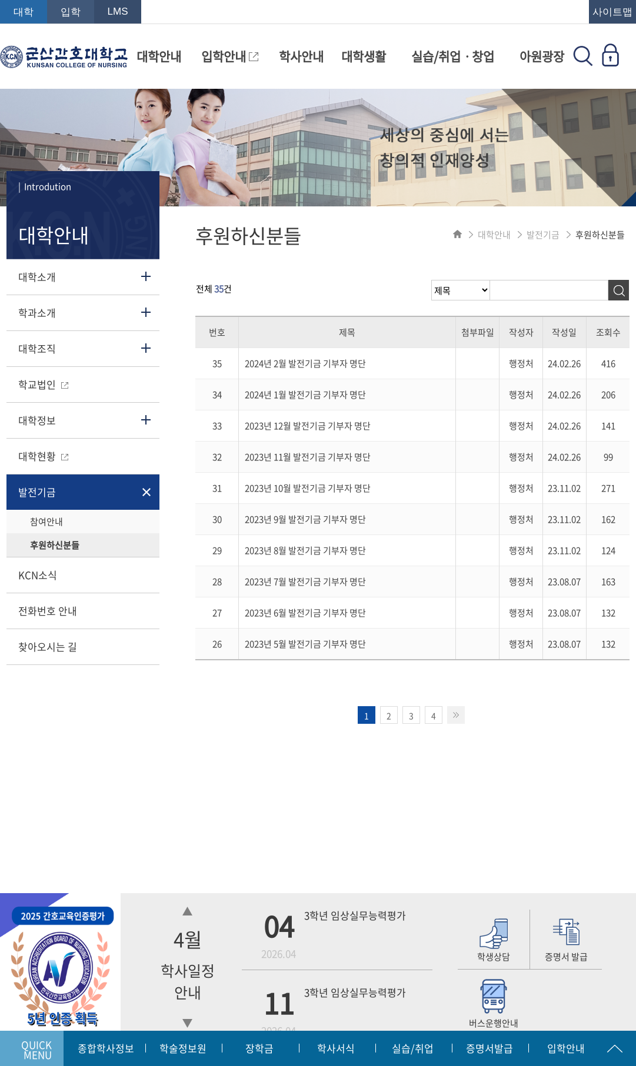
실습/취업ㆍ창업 (452, 56)
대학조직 (37, 348)
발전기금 (37, 491)
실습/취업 (413, 1048)
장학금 (259, 1048)
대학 (24, 12)
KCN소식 (37, 574)
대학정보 (37, 420)
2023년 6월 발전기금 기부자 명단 (305, 612)
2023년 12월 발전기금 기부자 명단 (308, 425)
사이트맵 (612, 12)
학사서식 (336, 1048)
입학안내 (229, 56)
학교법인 (43, 384)
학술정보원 (183, 1048)
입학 (71, 12)
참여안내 (46, 521)
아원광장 (542, 56)
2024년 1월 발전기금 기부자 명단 (305, 394)
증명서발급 (489, 1048)
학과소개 (37, 312)
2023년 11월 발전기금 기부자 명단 (308, 456)
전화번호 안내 (47, 610)
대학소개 (37, 276)
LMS (118, 11)
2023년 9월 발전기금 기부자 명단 (305, 519)
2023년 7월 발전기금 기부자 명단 (305, 581)
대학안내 (158, 56)
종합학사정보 (106, 1048)
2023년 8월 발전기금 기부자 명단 (305, 550)
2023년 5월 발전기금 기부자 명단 (305, 643)
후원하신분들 (54, 545)
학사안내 (301, 56)
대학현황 (43, 456)
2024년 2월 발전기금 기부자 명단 (305, 363)
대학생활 (363, 56)
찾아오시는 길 (47, 646)
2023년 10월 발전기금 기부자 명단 (308, 488)
